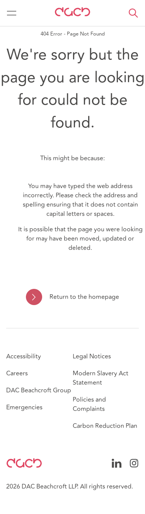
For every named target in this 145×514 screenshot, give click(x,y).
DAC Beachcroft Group (38, 390)
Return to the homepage (84, 297)
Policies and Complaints (89, 404)
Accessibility (23, 356)
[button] (133, 13)
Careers (17, 373)
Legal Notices (92, 356)
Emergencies (24, 407)
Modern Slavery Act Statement (100, 378)
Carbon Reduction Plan (105, 426)
